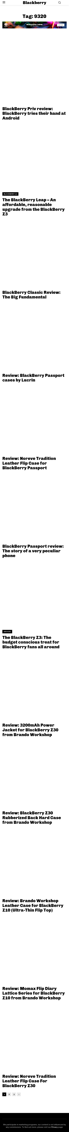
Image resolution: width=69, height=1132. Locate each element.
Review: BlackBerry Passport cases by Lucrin (33, 378)
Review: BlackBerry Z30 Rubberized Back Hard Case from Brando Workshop (31, 817)
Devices (7, 631)
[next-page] (19, 1094)
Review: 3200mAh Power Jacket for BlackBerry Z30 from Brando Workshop (30, 730)
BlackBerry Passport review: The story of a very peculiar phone (33, 551)
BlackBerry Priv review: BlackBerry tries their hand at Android (34, 113)
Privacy (54, 1127)
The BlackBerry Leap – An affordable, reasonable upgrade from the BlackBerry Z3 (33, 207)
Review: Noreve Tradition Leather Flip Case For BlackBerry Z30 (29, 1081)
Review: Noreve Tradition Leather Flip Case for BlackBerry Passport (29, 463)
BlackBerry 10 (10, 194)
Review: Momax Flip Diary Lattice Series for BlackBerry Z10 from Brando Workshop (33, 993)
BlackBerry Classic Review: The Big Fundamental (31, 295)
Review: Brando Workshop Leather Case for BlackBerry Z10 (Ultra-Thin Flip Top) (32, 905)
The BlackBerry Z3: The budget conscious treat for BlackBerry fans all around (30, 642)
